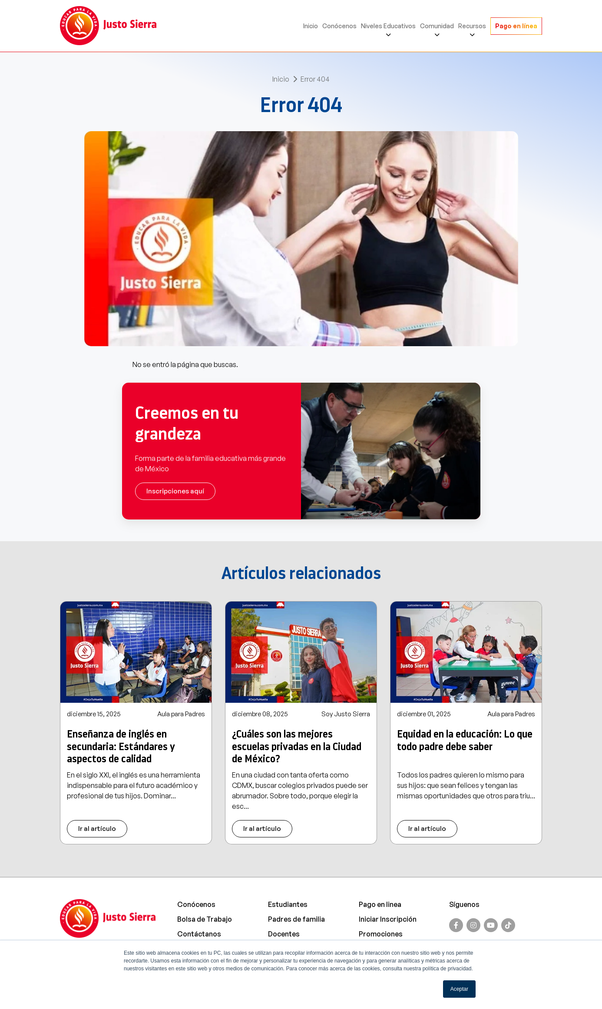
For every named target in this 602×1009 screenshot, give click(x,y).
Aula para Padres (181, 714)
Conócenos (339, 26)
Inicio (310, 26)
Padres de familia (296, 919)
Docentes (284, 934)
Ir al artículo (97, 828)
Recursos (472, 26)
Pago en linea (380, 904)
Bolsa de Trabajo (204, 919)
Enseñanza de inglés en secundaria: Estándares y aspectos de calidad (121, 746)
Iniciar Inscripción (388, 919)
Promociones (381, 934)
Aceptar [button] (459, 989)
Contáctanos (199, 934)
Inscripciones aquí (175, 491)
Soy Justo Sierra (345, 714)
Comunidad (437, 26)
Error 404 (315, 79)
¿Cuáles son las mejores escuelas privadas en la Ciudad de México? (296, 746)
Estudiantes (288, 904)
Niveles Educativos (388, 26)
